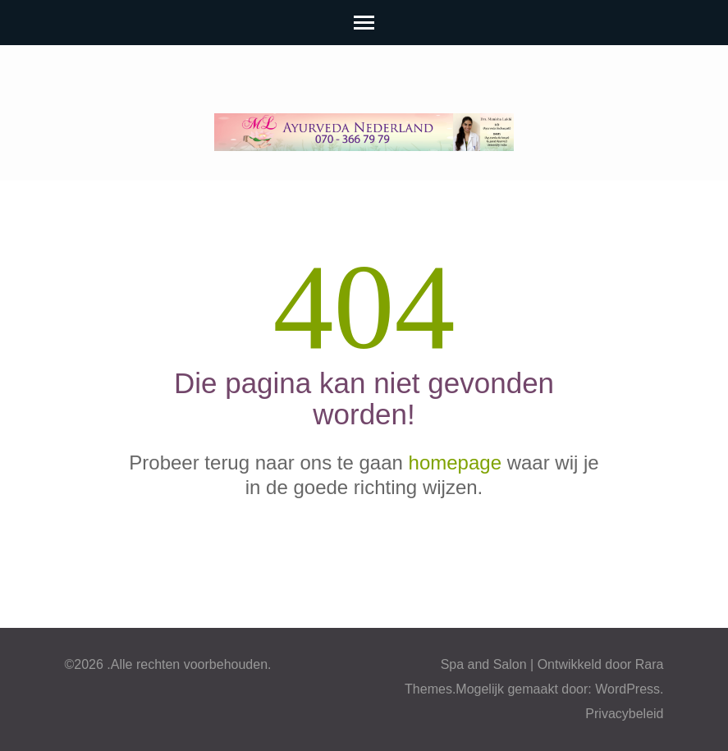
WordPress (627, 689)
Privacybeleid (624, 714)
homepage (455, 462)
